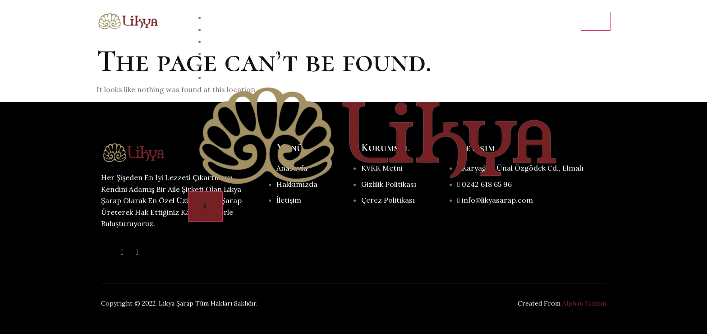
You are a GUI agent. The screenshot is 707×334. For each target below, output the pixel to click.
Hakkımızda (236, 30)
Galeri (226, 66)
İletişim (229, 78)
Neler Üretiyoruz (249, 54)
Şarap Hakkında (245, 42)
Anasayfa (232, 18)
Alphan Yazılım (584, 303)
